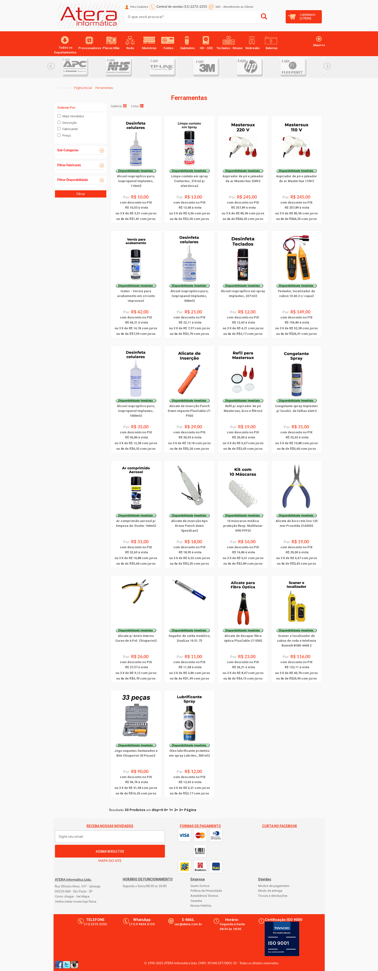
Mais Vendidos (73, 116)
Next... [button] (327, 66)
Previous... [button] (50, 66)
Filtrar (80, 194)
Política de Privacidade (206, 890)
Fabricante (70, 129)
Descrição (69, 122)
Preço (66, 135)
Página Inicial (83, 88)
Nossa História (200, 905)
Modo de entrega (270, 890)
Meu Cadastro (139, 6)
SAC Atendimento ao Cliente (234, 6)
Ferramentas (104, 88)
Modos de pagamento (274, 886)
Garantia (196, 901)
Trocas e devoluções (272, 896)
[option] (85, 67)
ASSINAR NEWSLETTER (110, 851)
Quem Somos (199, 886)
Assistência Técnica (204, 896)
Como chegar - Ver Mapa (72, 896)
